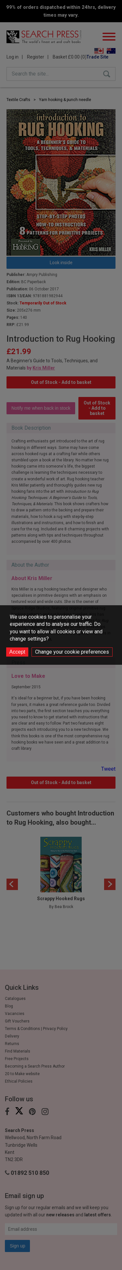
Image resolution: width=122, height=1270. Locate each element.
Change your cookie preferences (72, 652)
